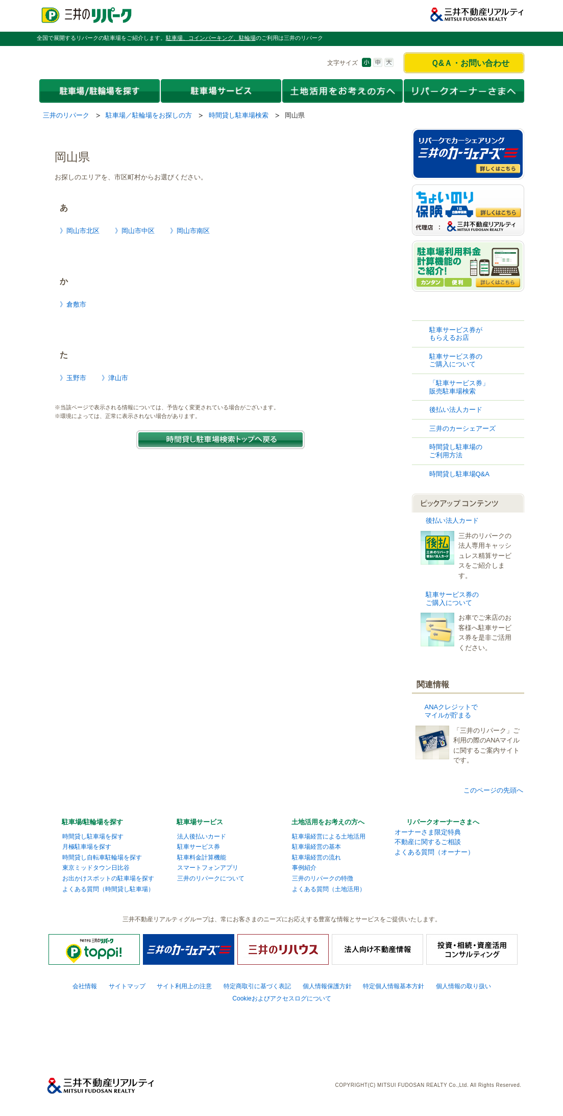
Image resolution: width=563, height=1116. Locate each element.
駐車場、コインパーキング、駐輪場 (211, 38)
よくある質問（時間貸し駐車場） (108, 889)
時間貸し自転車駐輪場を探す (102, 857)
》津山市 (115, 378)
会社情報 (84, 986)
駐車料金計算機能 (201, 857)
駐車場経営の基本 (316, 846)
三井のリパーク (66, 115)
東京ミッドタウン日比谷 (96, 867)
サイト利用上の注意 (184, 986)
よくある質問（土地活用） (328, 889)
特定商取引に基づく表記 (257, 986)
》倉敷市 (73, 304)
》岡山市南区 (190, 231)
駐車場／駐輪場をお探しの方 (149, 115)
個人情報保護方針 (327, 986)
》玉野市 (73, 378)
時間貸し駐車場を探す (93, 836)
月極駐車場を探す (86, 846)
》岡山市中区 (135, 231)
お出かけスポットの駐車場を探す (108, 878)
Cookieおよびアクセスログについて (281, 998)
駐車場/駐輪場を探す (93, 822)
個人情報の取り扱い (463, 986)
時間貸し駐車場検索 (238, 115)
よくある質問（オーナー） (434, 852)
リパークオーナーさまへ (442, 822)
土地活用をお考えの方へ (327, 822)
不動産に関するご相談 (428, 842)
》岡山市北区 (80, 231)
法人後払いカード (201, 836)
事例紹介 (304, 867)
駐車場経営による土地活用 (328, 836)
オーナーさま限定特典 (428, 832)
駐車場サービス (200, 822)
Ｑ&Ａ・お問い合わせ (470, 63)
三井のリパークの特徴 (322, 878)
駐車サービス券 (198, 846)
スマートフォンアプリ (207, 867)
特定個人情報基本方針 (393, 986)
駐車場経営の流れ (316, 857)
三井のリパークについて (210, 878)
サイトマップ (127, 986)
